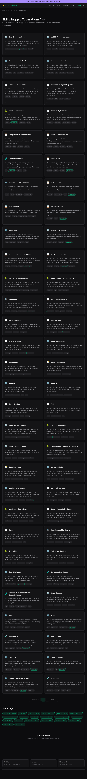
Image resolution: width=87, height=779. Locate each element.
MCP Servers (56, 5)
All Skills (16, 763)
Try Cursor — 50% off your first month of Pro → (43, 1)
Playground (71, 763)
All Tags (43, 763)
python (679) (20, 724)
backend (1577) (62, 713)
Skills (49, 5)
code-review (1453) (10, 717)
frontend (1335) (47, 717)
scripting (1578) (48, 713)
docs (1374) (24, 717)
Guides (73, 5)
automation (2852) (10, 713)
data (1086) (7, 720)
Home (3, 10)
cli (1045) (18, 720)
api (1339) (34, 717)
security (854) (60, 720)
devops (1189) (77, 717)
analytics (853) (74, 720)
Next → (54, 699)
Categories (65, 5)
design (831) (8, 724)
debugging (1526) (76, 713)
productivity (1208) (62, 717)
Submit (79, 5)
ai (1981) (22, 713)
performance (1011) (31, 720)
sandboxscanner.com (78, 772)
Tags (15, 10)
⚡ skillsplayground (9, 5)
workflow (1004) (47, 720)
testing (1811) (34, 713)
